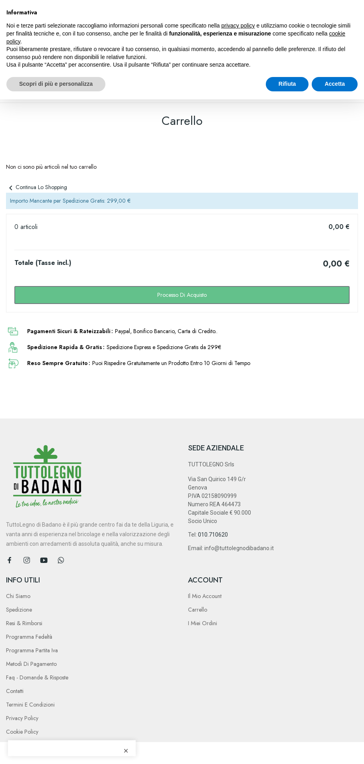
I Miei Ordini (202, 623)
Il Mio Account (205, 596)
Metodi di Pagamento (31, 664)
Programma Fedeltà (29, 637)
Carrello (197, 610)
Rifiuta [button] (287, 84)
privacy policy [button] (238, 25)
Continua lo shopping (36, 187)
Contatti (15, 691)
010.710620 (213, 534)
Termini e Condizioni (30, 705)
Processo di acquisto (182, 295)
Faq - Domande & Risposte (37, 677)
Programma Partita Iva (32, 650)
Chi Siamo (18, 596)
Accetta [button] (334, 84)
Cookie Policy (22, 732)
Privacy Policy (22, 718)
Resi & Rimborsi (24, 623)
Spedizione (19, 610)
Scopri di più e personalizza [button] (56, 84)
